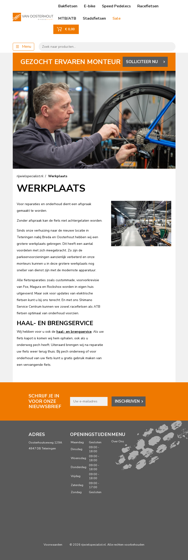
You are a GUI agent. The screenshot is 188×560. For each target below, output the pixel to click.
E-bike (89, 6)
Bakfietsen (67, 6)
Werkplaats (57, 176)
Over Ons (117, 441)
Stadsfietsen (94, 18)
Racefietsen (148, 6)
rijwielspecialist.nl (30, 176)
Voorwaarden (53, 545)
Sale (117, 18)
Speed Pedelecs (116, 6)
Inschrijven (127, 401)
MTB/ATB (67, 18)
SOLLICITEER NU (142, 62)
